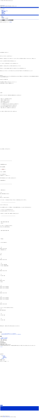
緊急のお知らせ (5, 357)
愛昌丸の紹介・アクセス (5, 407)
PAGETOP (1, 405)
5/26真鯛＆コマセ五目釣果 (3, 338)
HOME (2, 16)
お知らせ (4, 356)
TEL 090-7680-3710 (2, 342)
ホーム (2, 406)
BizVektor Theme (8, 416)
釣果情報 (3, 17)
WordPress (4, 416)
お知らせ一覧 (3, 355)
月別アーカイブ (2, 361)
